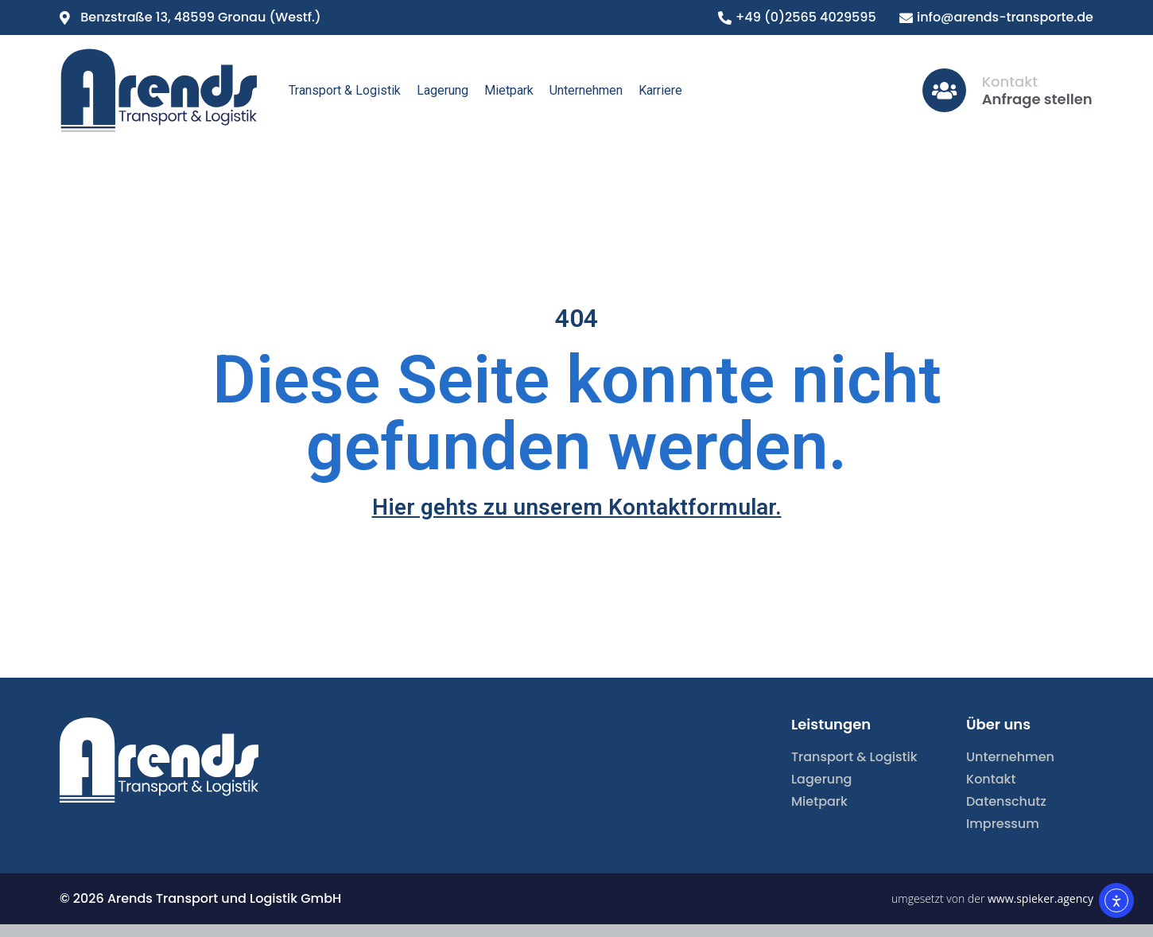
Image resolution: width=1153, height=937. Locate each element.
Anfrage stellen (1037, 99)
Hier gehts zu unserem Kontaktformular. (577, 507)
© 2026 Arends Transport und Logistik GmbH (200, 898)
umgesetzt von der (992, 898)
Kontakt (1010, 81)
